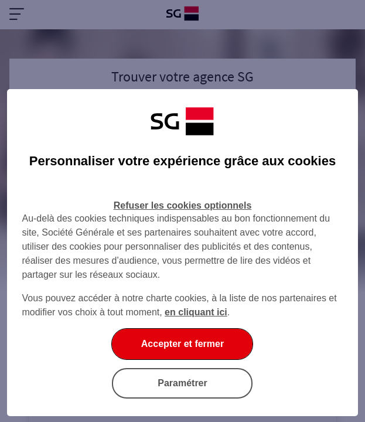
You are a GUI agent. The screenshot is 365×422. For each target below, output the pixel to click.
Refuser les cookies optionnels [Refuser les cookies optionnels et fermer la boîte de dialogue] (183, 205)
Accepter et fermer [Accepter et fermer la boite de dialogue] (182, 344)
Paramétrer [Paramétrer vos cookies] (182, 383)
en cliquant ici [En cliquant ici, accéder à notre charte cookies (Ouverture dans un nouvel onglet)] (196, 312)
